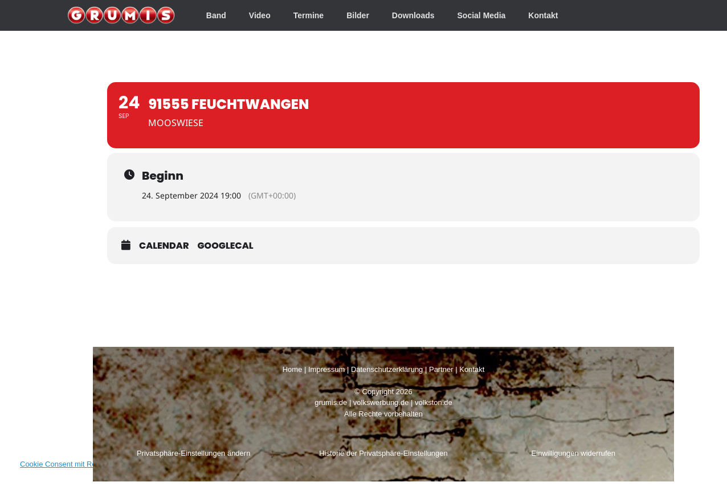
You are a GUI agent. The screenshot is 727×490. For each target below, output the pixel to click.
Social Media (482, 15)
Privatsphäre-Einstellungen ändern (193, 453)
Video (260, 15)
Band (216, 15)
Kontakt (543, 15)
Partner (441, 369)
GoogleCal (226, 246)
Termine (308, 15)
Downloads (413, 15)
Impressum (326, 369)
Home (293, 369)
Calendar (164, 246)
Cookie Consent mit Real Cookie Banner (86, 464)
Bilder (357, 15)
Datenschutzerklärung (387, 369)
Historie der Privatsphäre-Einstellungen (383, 453)
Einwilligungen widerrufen (573, 453)
